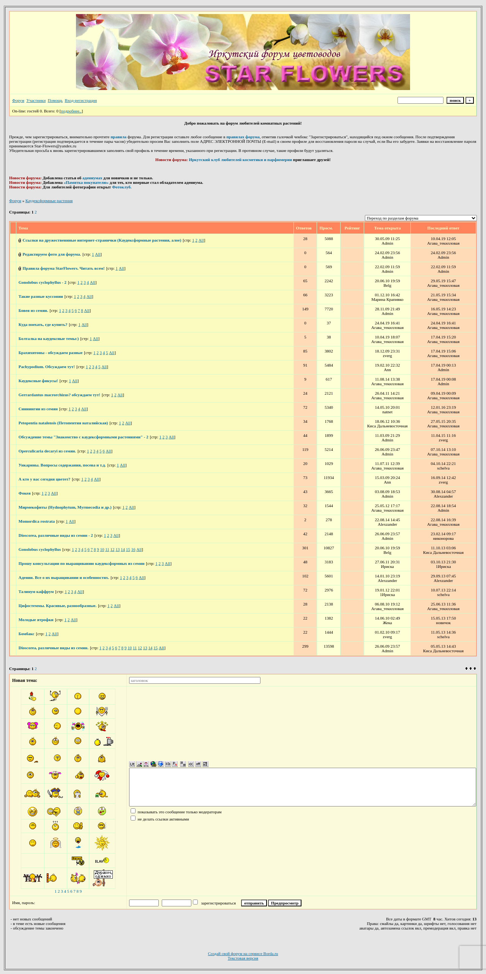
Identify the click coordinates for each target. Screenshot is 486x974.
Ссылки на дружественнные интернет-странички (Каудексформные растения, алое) (102, 240)
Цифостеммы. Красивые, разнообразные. (57, 605)
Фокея (25, 493)
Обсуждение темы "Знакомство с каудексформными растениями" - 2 (83, 437)
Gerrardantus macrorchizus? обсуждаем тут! (59, 394)
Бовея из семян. (33, 310)
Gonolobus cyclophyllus (40, 549)
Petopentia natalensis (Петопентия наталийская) (63, 423)
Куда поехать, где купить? (43, 324)
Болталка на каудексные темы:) (49, 338)
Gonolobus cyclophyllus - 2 (42, 282)
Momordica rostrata (37, 521)
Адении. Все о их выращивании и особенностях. (64, 577)
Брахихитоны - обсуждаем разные (51, 352)
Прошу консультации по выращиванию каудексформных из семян (82, 563)
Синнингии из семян (38, 408)
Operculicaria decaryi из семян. (47, 451)
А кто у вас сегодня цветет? (45, 479)
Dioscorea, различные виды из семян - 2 (56, 535)
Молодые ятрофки (36, 619)
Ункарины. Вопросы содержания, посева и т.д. (62, 465)
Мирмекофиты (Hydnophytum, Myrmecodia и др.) (65, 507)
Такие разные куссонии (41, 296)
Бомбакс (27, 633)
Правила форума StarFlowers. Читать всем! (64, 268)
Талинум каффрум (36, 591)
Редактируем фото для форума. (52, 254)
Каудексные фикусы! (38, 380)
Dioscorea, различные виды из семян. (53, 647)
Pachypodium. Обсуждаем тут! (47, 366)
